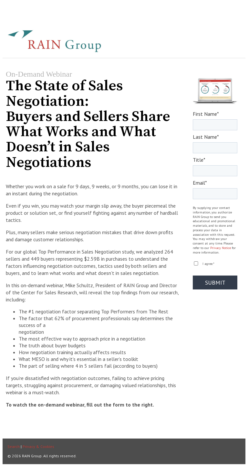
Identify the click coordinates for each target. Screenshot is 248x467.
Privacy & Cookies (38, 446)
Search (13, 446)
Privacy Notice (220, 248)
